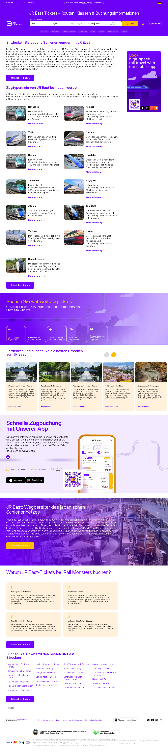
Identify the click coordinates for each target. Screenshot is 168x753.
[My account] (155, 23)
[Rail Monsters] (18, 23)
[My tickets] (143, 23)
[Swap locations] (51, 24)
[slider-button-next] (113, 356)
